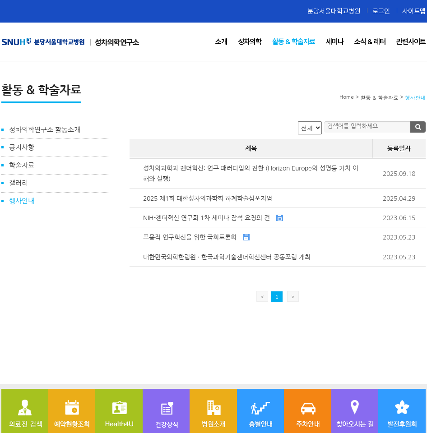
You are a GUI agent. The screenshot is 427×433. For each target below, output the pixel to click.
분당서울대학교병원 (333, 11)
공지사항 (21, 147)
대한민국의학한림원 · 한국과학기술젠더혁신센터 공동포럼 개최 (227, 257)
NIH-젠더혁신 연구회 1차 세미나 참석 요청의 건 (213, 218)
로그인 (381, 11)
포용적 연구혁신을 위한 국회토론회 (196, 237)
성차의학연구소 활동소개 (44, 129)
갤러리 (18, 183)
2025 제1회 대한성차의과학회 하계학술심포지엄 (207, 198)
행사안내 (21, 201)
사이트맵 (414, 11)
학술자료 (21, 165)
